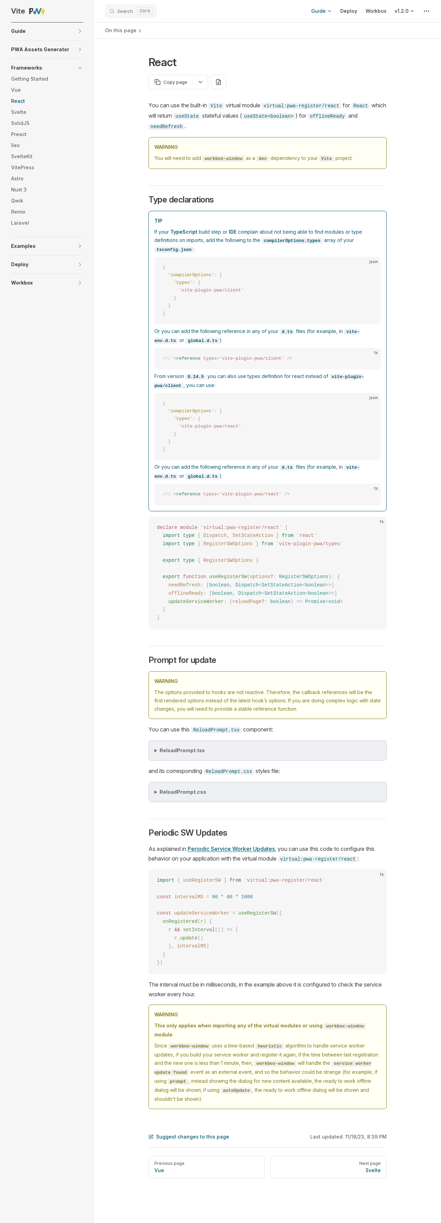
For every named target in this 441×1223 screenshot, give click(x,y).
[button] (47, 31)
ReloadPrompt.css (183, 792)
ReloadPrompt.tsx (182, 750)
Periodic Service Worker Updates (231, 848)
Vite (28, 11)
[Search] (131, 11)
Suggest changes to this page (188, 1137)
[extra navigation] (426, 11)
